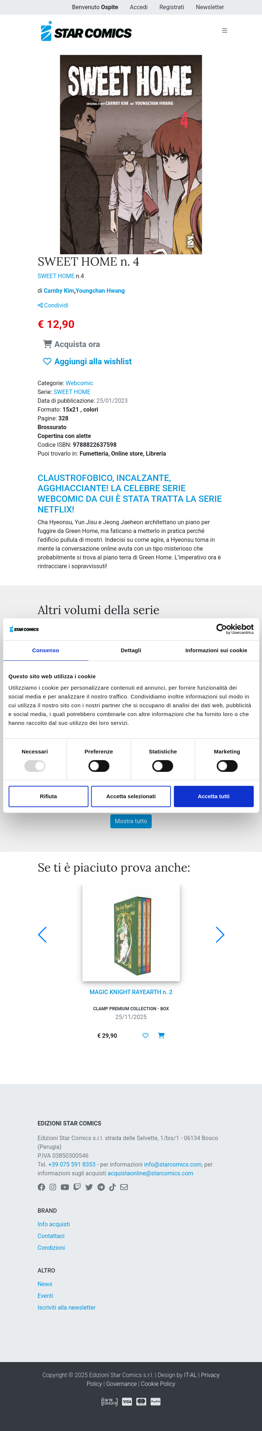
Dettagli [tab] (131, 650)
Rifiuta (48, 796)
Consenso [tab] (45, 650)
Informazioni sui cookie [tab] (216, 650)
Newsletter (210, 7)
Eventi (45, 1295)
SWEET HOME (57, 276)
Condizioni (51, 1247)
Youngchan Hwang (100, 290)
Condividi (53, 305)
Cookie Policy (158, 1383)
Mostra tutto (131, 821)
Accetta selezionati (131, 796)
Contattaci (51, 1236)
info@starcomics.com (173, 1164)
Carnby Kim (59, 290)
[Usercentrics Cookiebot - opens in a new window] (221, 629)
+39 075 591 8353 (72, 1164)
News (45, 1284)
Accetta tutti (214, 796)
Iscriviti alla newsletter (67, 1307)
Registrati (171, 7)
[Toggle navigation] (224, 30)
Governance (121, 1383)
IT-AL (190, 1375)
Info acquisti (54, 1224)
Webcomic (79, 383)
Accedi (139, 7)
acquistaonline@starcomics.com (150, 1173)
